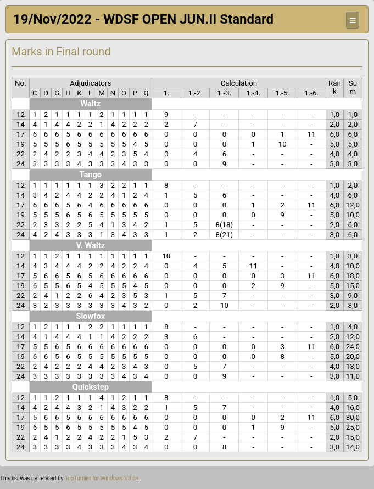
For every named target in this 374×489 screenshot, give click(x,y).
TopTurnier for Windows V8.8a (101, 478)
